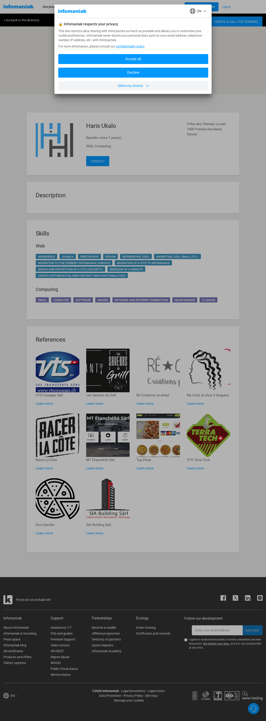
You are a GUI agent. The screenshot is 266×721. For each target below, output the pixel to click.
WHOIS (56, 663)
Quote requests (102, 645)
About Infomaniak (16, 627)
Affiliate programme (106, 633)
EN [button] (14, 695)
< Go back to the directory (21, 20)
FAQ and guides (62, 633)
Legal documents (133, 691)
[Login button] (201, 6)
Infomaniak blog (14, 645)
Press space (11, 639)
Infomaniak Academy (107, 651)
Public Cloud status (64, 669)
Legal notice (155, 691)
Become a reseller (104, 627)
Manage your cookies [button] (129, 700)
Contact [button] (98, 161)
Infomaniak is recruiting (19, 633)
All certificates (13, 651)
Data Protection (110, 695)
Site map (151, 695)
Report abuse (60, 657)
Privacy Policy (133, 695)
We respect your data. (216, 643)
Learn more (44, 404)
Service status (60, 674)
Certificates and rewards (153, 633)
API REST (57, 651)
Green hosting (146, 627)
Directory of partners (106, 639)
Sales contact (60, 645)
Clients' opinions (14, 663)
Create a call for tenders (236, 22)
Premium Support (63, 639)
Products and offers (17, 657)
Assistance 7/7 (61, 627)
